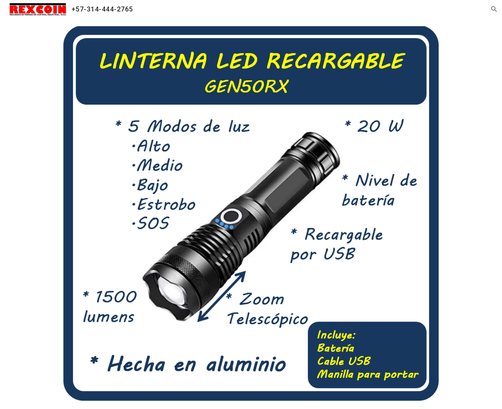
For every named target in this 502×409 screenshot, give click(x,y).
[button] (494, 9)
